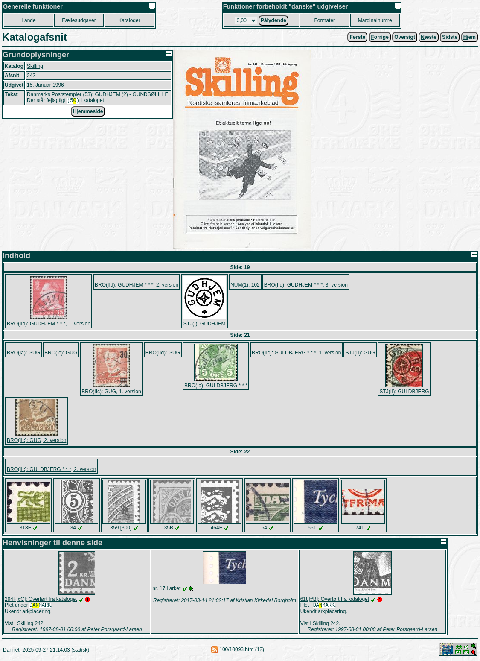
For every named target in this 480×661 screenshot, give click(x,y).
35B (168, 528)
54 (264, 528)
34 (73, 528)
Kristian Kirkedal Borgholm (266, 600)
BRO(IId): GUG (162, 353)
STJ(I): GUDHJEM (204, 324)
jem (469, 37)
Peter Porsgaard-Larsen (114, 630)
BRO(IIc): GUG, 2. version (36, 440)
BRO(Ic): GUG (60, 353)
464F (216, 528)
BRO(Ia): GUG (23, 353)
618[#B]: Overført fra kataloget (334, 599)
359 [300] (120, 528)
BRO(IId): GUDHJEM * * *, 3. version (306, 285)
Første (357, 37)
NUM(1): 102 (245, 285)
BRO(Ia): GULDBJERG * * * (215, 386)
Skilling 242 (30, 624)
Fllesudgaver (79, 20)
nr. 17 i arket (166, 588)
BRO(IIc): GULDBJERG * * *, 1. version (296, 353)
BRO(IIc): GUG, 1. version (111, 392)
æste (428, 37)
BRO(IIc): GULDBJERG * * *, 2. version (51, 469)
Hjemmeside (88, 112)
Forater (324, 20)
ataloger (129, 20)
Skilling (35, 66)
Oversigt (404, 37)
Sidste (449, 37)
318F (25, 528)
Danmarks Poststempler (54, 94)
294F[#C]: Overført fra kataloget (41, 599)
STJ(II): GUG (360, 353)
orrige (380, 37)
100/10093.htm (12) (241, 650)
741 (359, 528)
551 (312, 528)
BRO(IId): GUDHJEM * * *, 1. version (48, 324)
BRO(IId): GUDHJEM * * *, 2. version (136, 285)
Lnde (28, 20)
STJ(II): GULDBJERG (404, 392)
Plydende (273, 20)
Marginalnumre (375, 20)
